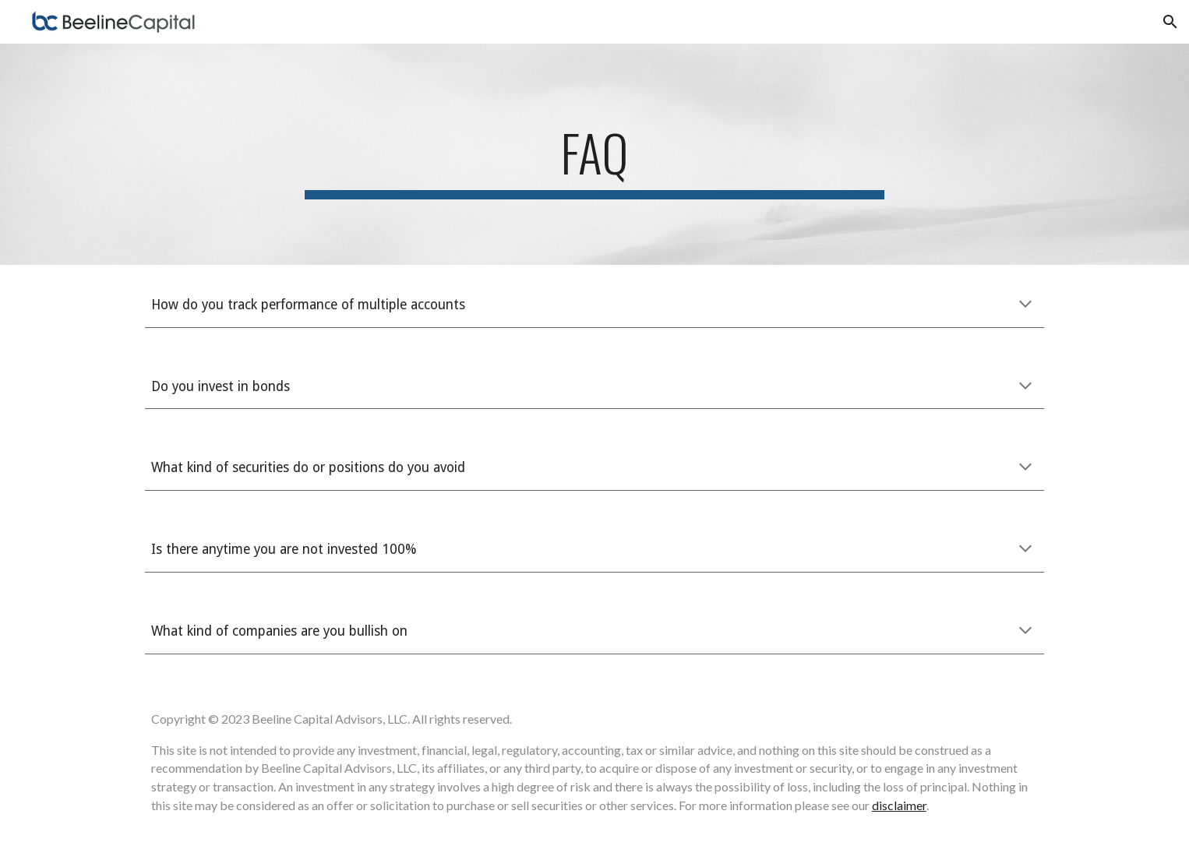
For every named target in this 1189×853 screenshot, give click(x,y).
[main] (594, 154)
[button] (1170, 22)
